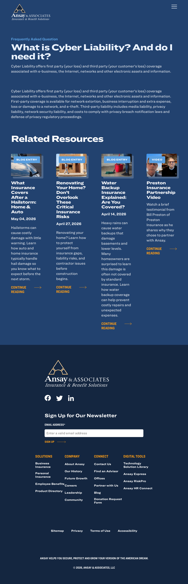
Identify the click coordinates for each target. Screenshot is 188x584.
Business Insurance (43, 465)
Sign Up (49, 441)
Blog (97, 492)
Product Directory (49, 491)
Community (74, 499)
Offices (99, 478)
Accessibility (127, 530)
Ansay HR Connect (137, 488)
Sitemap (57, 530)
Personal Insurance (43, 474)
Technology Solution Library (135, 465)
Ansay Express (134, 474)
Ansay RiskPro (134, 481)
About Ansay (75, 464)
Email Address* (55, 424)
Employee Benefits (49, 483)
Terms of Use (100, 530)
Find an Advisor (106, 471)
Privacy (77, 530)
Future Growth (76, 478)
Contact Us (102, 464)
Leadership (73, 492)
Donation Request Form (108, 500)
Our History (73, 471)
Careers (71, 485)
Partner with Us (106, 485)
